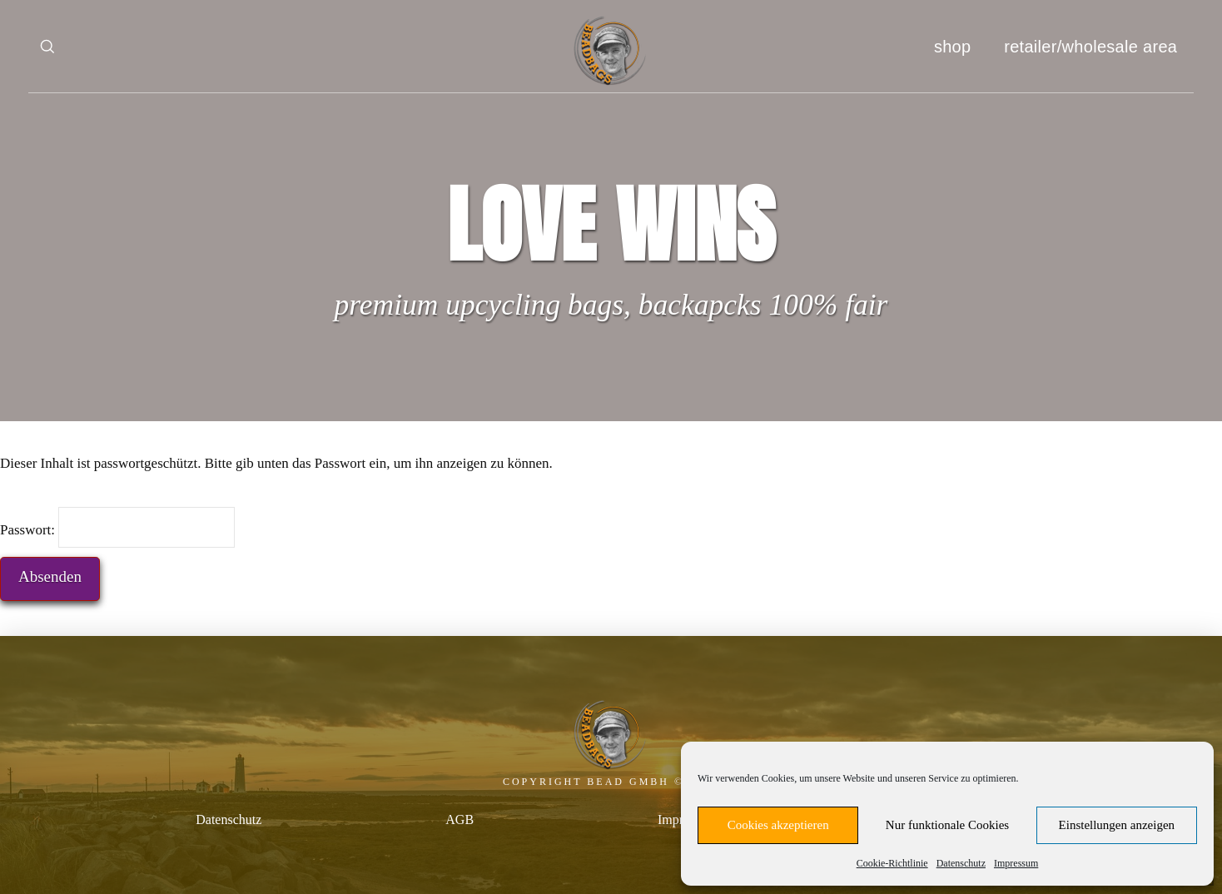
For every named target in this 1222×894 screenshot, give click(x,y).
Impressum (1016, 863)
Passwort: (117, 527)
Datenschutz (961, 863)
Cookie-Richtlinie (892, 863)
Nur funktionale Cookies (947, 825)
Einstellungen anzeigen (1117, 825)
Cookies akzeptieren (778, 825)
